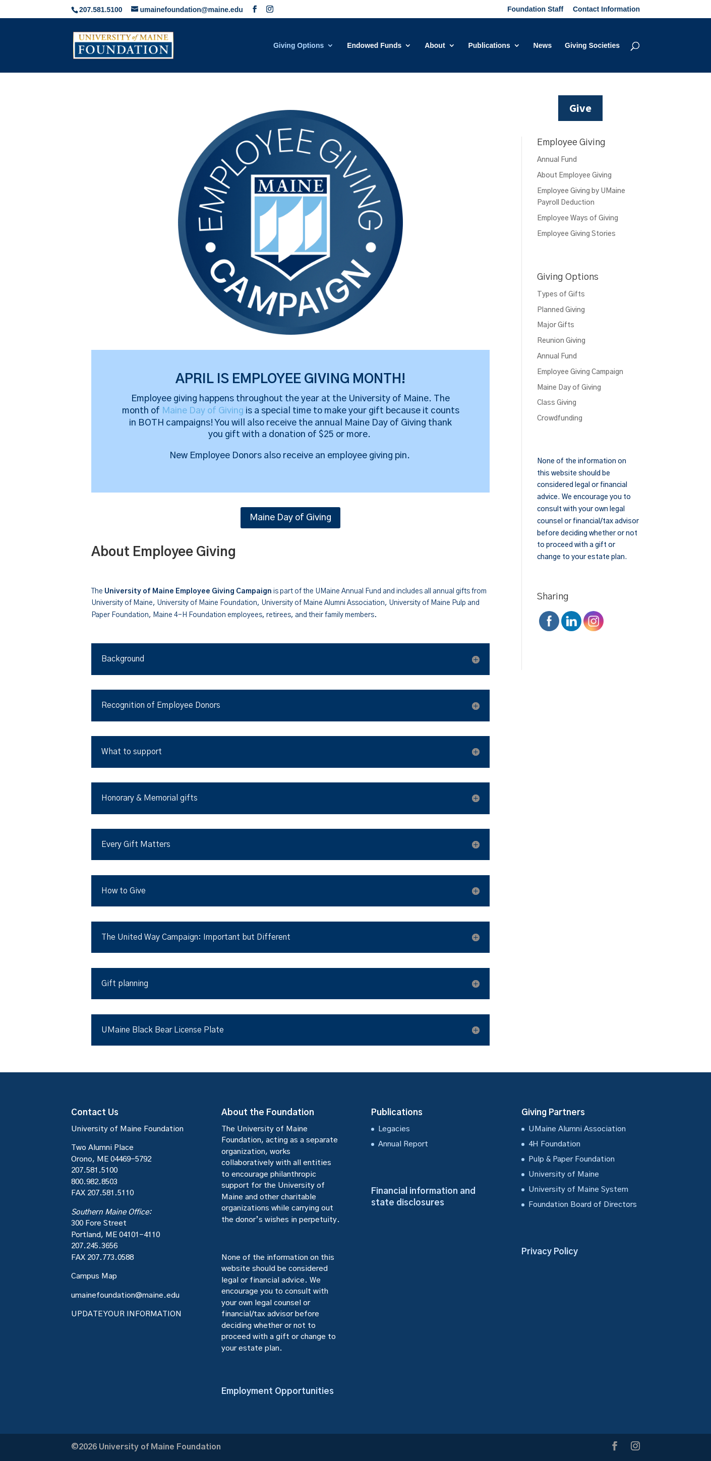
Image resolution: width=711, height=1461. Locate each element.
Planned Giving (561, 310)
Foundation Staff (535, 9)
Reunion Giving (561, 340)
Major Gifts (555, 325)
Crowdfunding (559, 418)
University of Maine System (578, 1189)
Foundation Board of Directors (582, 1204)
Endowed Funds (374, 45)
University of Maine (563, 1174)
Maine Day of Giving (203, 410)
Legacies (394, 1129)
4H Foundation (554, 1144)
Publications (489, 45)
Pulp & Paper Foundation (571, 1159)
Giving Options (298, 45)
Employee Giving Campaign (580, 372)
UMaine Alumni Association (577, 1129)
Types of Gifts (561, 294)
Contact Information (606, 9)
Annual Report (403, 1144)
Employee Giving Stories (576, 233)
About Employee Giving (574, 175)
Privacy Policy (549, 1251)
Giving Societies (592, 45)
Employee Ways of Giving (577, 218)
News (543, 45)
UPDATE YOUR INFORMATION (126, 1314)
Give (580, 108)
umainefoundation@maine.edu (125, 1295)
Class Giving (556, 402)
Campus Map (94, 1276)
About (435, 45)
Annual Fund (557, 159)
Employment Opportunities (277, 1391)
